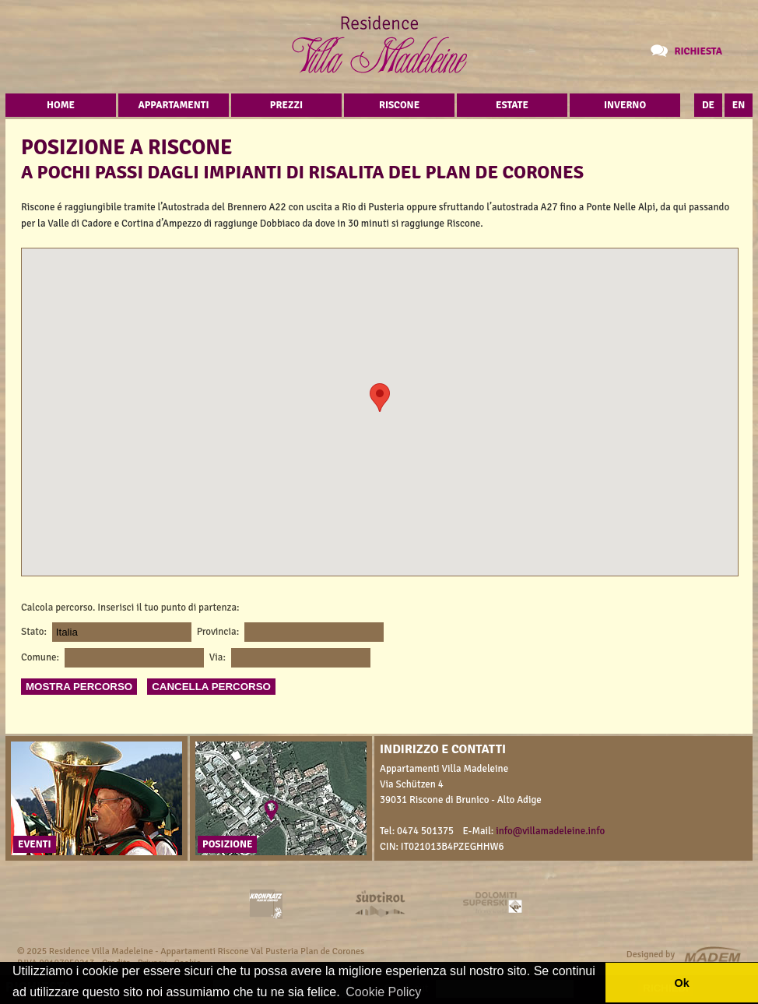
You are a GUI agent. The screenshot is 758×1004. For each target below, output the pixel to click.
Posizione (227, 844)
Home (61, 105)
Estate (512, 105)
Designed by (650, 954)
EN (739, 105)
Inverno (625, 105)
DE (708, 105)
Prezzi (286, 105)
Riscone (399, 105)
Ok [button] (681, 983)
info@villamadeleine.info (550, 831)
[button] (380, 397)
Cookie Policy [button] (383, 992)
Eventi (34, 844)
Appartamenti (173, 105)
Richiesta (698, 51)
